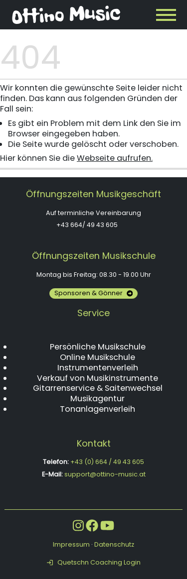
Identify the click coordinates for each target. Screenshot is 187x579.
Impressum (71, 544)
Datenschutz (114, 544)
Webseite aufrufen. (115, 158)
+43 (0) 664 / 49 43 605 (107, 462)
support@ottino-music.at (105, 474)
